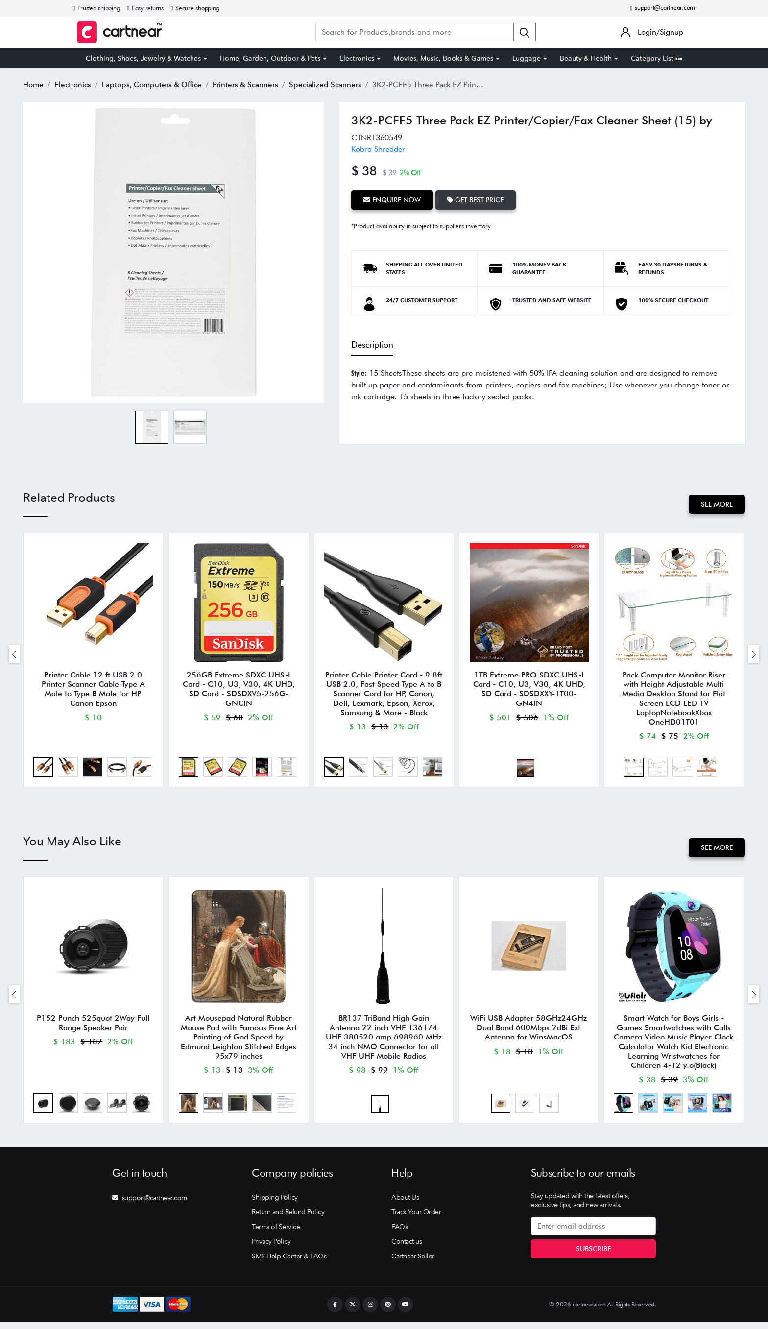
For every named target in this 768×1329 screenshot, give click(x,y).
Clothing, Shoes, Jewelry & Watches (143, 58)
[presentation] (14, 656)
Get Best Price (477, 199)
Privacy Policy (271, 1248)
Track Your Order (416, 1218)
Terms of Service (276, 1233)
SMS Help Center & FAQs (289, 1262)
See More (716, 504)
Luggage (526, 58)
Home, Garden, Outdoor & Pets (270, 58)
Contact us (406, 1248)
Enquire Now (392, 199)
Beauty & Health (586, 58)
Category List (656, 58)
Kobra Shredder (378, 149)
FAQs (399, 1233)
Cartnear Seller (412, 1262)
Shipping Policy (275, 1204)
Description (372, 344)
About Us (405, 1204)
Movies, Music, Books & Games (443, 58)
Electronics (356, 58)
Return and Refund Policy (288, 1218)
